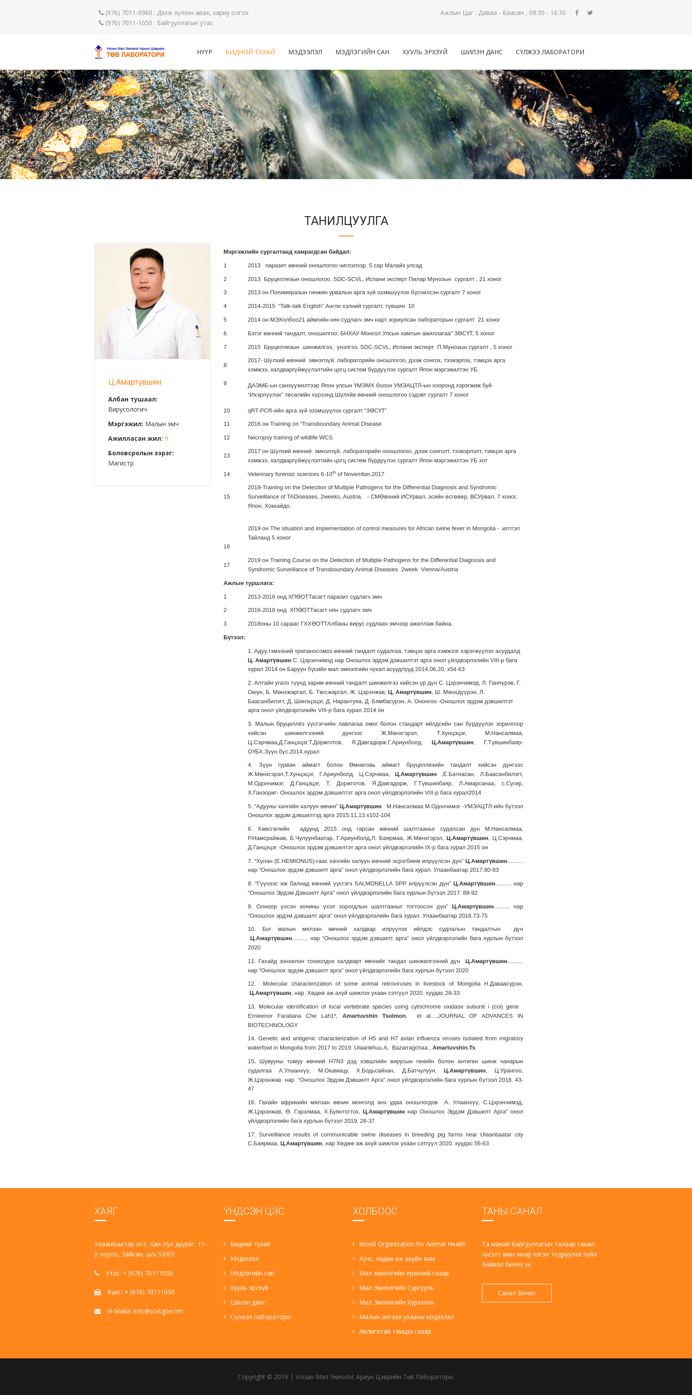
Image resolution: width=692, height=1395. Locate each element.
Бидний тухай (250, 52)
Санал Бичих (517, 1293)
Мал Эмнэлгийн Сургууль (393, 1287)
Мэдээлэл (305, 52)
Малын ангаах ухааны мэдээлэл (403, 1316)
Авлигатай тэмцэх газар (392, 1331)
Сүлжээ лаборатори (550, 52)
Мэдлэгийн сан (362, 52)
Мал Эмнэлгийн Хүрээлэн (393, 1302)
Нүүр (204, 52)
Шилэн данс (482, 52)
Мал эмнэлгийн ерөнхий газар (401, 1273)
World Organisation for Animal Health (409, 1244)
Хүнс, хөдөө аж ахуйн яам (394, 1258)
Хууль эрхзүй (425, 52)
